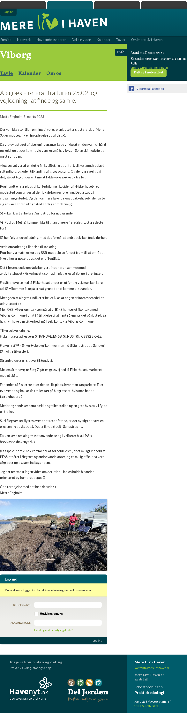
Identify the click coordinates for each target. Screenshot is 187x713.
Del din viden (81, 39)
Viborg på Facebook (150, 88)
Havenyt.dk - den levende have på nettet (31, 688)
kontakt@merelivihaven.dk (152, 668)
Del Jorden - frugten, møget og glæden (88, 690)
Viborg (15, 55)
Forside (5, 39)
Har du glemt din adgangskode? (53, 630)
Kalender (29, 73)
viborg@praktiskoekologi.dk (150, 67)
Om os (53, 73)
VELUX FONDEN (146, 706)
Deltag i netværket (148, 72)
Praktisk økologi (23, 5)
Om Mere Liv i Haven (147, 39)
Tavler (121, 39)
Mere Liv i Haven (70, 5)
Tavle (6, 73)
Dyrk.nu (117, 5)
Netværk (24, 39)
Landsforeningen (160, 689)
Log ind (97, 640)
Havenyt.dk (164, 5)
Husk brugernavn (51, 613)
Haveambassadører (51, 39)
